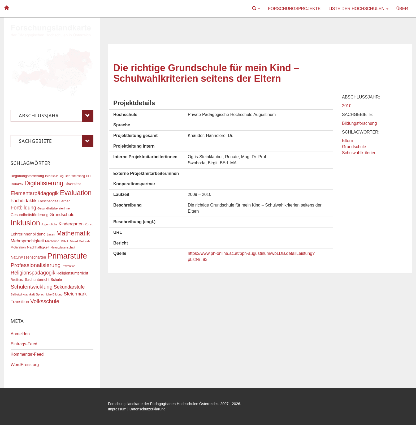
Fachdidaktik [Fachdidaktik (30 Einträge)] (24, 200)
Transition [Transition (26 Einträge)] (20, 301)
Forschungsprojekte (294, 8)
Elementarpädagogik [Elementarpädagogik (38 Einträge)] (35, 193)
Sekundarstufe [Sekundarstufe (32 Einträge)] (69, 287)
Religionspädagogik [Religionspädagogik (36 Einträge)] (33, 273)
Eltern (347, 140)
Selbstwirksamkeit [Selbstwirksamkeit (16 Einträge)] (23, 294)
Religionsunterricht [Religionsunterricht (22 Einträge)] (72, 273)
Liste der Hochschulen (358, 8)
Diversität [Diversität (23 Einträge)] (72, 184)
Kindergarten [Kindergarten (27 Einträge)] (71, 223)
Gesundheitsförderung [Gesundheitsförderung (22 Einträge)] (29, 215)
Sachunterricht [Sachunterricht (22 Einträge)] (37, 279)
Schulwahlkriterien (359, 153)
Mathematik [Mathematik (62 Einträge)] (73, 233)
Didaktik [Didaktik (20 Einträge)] (17, 184)
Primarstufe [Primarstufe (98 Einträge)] (67, 255)
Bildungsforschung (359, 123)
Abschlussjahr (56, 116)
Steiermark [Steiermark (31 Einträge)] (75, 294)
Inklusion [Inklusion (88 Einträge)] (25, 223)
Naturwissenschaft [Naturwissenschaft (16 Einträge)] (62, 247)
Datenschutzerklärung (147, 409)
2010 (347, 106)
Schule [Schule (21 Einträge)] (56, 279)
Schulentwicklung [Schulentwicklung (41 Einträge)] (32, 287)
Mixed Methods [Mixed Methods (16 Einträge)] (80, 241)
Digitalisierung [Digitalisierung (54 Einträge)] (43, 183)
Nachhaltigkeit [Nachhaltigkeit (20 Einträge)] (38, 247)
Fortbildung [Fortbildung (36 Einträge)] (23, 208)
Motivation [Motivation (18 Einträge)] (18, 247)
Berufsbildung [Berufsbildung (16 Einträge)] (54, 176)
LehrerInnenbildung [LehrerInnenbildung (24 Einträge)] (28, 234)
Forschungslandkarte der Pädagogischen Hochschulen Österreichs (163, 404)
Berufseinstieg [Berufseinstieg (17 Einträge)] (75, 176)
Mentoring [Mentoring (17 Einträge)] (52, 241)
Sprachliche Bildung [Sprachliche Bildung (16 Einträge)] (49, 294)
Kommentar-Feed (27, 354)
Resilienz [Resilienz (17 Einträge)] (17, 280)
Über (402, 8)
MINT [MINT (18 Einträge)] (64, 241)
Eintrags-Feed (24, 344)
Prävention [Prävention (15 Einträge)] (68, 266)
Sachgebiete (56, 141)
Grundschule (354, 146)
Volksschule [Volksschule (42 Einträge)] (44, 301)
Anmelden (20, 334)
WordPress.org (25, 364)
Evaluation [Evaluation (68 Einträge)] (76, 192)
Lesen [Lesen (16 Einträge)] (51, 234)
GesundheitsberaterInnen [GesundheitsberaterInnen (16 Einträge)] (54, 208)
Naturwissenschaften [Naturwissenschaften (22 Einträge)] (28, 257)
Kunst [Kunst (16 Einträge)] (89, 224)
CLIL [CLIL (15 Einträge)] (89, 176)
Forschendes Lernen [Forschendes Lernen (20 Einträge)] (54, 201)
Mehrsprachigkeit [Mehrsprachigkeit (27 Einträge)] (27, 240)
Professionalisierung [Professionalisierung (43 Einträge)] (35, 265)
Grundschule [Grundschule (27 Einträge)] (62, 214)
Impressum (117, 409)
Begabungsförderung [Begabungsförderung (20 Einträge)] (27, 176)
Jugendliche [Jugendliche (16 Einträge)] (49, 224)
